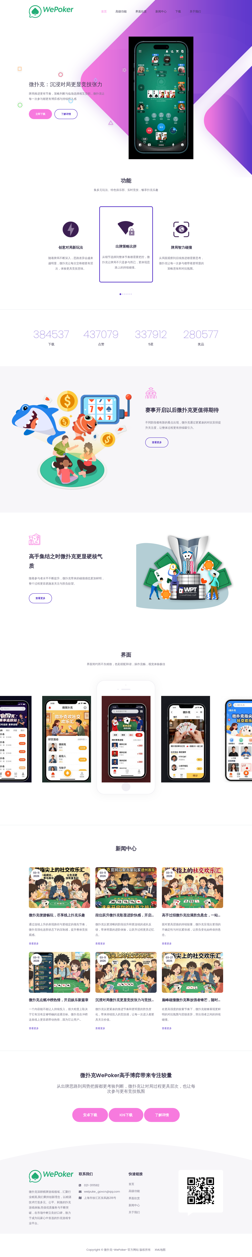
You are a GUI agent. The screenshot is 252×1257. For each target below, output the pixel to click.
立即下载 (40, 114)
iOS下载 (126, 1115)
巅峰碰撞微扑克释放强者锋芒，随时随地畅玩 (197, 999)
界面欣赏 (141, 11)
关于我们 (195, 11)
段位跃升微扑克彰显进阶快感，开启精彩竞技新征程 (135, 915)
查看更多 (157, 442)
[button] (120, 294)
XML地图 (160, 1249)
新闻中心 (161, 11)
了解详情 (66, 114)
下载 (178, 11)
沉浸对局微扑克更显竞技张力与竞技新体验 (128, 999)
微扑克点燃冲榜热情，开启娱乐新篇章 (58, 999)
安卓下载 (90, 1115)
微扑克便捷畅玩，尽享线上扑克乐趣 (57, 915)
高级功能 (121, 11)
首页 (104, 11)
